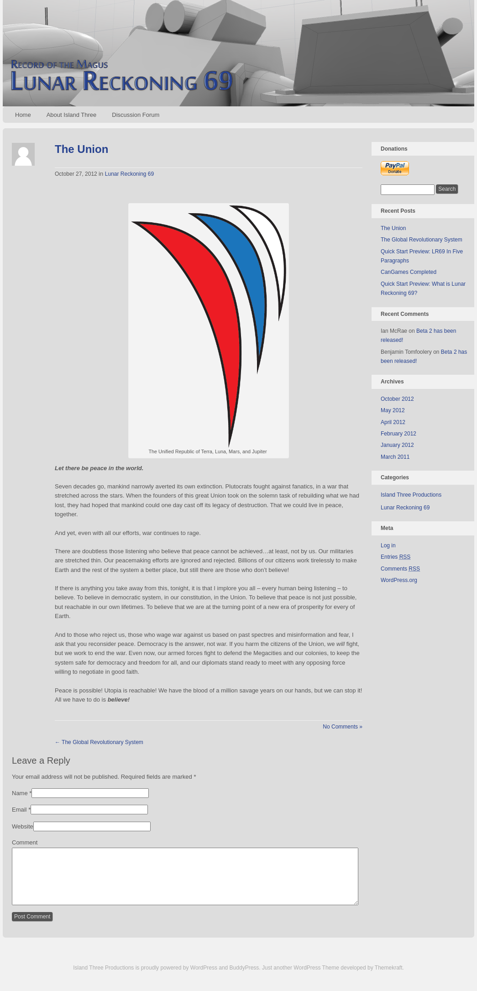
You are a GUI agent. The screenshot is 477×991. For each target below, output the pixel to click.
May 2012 (393, 410)
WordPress (203, 978)
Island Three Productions (411, 495)
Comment (24, 842)
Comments (400, 569)
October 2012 (397, 399)
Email (19, 809)
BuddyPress (244, 978)
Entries (395, 557)
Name (20, 793)
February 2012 (398, 433)
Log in (388, 545)
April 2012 (393, 422)
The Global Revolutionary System (99, 742)
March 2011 (395, 457)
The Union (81, 149)
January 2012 (397, 445)
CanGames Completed (408, 272)
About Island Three (72, 114)
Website (22, 826)
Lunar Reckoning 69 (129, 174)
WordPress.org (399, 580)
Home (23, 114)
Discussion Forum (135, 114)
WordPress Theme (316, 978)
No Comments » (342, 727)
